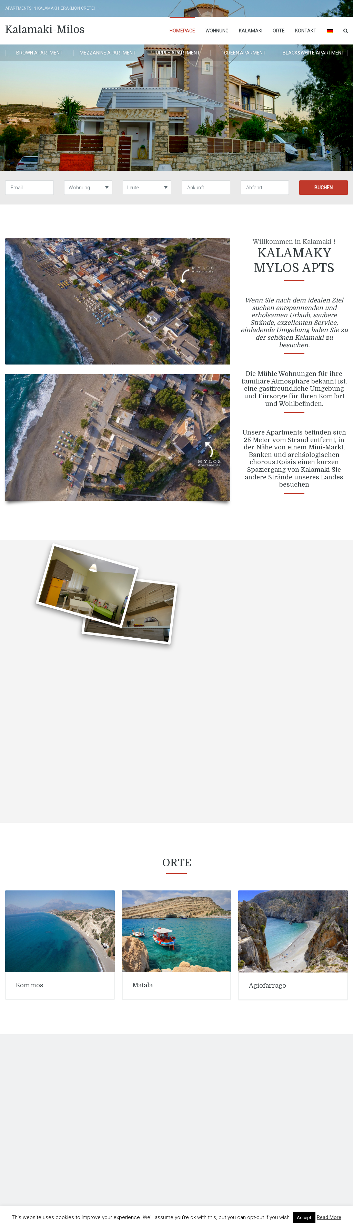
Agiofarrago (267, 985)
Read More (329, 1217)
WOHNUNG (217, 30)
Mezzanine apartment (108, 53)
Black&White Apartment (313, 53)
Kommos (29, 985)
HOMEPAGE (182, 30)
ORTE (279, 30)
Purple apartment (176, 53)
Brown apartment (39, 53)
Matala (142, 985)
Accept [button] (304, 1217)
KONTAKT (305, 30)
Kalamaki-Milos (45, 30)
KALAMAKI (250, 30)
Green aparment (245, 53)
